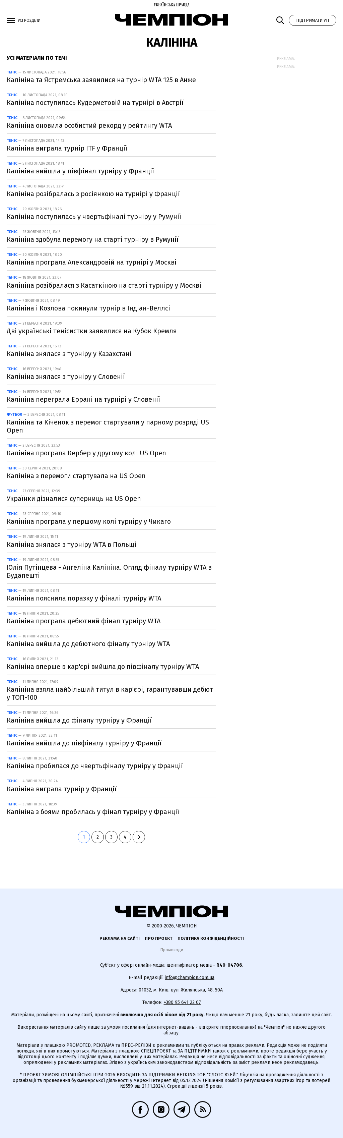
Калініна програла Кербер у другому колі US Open (86, 453)
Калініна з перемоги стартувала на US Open (76, 476)
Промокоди (171, 949)
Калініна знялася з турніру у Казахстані (69, 354)
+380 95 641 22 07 (182, 1002)
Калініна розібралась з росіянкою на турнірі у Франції (93, 194)
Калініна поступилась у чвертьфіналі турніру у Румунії (94, 217)
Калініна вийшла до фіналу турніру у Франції (79, 720)
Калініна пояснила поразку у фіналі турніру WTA (84, 598)
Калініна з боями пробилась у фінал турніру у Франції (93, 812)
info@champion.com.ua (189, 977)
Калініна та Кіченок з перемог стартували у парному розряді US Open (108, 426)
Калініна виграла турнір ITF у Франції (67, 148)
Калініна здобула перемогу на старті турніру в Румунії (93, 239)
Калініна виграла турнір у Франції (62, 789)
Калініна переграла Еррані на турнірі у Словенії (83, 399)
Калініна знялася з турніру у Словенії (66, 377)
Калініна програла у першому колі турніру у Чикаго (89, 521)
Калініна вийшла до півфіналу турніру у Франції (84, 743)
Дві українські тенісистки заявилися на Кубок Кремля (92, 331)
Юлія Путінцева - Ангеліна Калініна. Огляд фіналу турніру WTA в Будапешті (109, 571)
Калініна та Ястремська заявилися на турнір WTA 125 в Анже (101, 80)
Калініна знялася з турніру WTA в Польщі (71, 544)
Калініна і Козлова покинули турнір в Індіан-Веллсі (88, 308)
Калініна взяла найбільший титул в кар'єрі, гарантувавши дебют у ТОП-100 (110, 693)
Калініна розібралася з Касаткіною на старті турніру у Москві (104, 285)
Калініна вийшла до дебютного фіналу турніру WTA (88, 644)
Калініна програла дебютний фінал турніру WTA (83, 621)
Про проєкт (159, 938)
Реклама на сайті (119, 938)
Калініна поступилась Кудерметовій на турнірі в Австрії (95, 103)
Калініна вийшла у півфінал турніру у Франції (80, 171)
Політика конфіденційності (211, 938)
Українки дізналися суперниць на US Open (74, 499)
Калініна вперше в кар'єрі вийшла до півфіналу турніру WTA (103, 667)
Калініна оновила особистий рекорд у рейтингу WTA (89, 125)
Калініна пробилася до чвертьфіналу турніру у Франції (95, 766)
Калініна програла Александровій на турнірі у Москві (92, 262)
